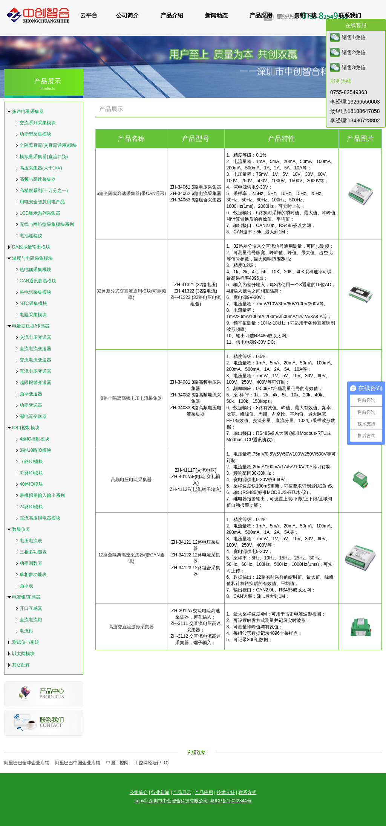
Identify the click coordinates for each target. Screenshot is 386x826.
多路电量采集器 (28, 111)
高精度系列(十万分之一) (44, 190)
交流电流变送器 (35, 360)
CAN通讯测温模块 (38, 280)
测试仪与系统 (25, 642)
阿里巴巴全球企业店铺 (26, 762)
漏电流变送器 (33, 416)
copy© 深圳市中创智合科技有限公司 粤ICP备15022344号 (193, 800)
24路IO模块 (31, 506)
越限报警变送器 (35, 382)
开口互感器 (31, 608)
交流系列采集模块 (38, 122)
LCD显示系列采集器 (40, 213)
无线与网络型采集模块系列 (47, 224)
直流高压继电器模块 (40, 518)
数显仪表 (21, 529)
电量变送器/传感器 (30, 326)
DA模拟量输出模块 (31, 247)
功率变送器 (31, 405)
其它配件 (21, 665)
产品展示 (47, 84)
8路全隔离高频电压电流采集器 (131, 398)
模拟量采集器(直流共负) (44, 156)
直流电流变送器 (35, 348)
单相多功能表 (33, 574)
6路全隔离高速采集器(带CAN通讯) (131, 193)
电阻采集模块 (33, 314)
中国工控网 (117, 762)
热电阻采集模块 (35, 292)
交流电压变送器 (35, 337)
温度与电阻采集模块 (32, 258)
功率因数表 (31, 563)
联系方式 (247, 792)
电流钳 (26, 631)
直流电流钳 (31, 619)
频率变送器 (31, 393)
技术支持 (226, 792)
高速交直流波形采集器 (131, 626)
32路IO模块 (31, 472)
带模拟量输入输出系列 (42, 495)
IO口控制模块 (26, 427)
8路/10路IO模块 (35, 450)
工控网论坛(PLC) (151, 762)
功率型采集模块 (35, 134)
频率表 (26, 585)
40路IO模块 (31, 484)
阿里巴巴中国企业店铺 (77, 762)
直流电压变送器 (35, 371)
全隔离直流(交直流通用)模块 (48, 145)
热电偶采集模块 (35, 269)
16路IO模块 (31, 461)
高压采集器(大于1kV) (41, 168)
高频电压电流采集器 (131, 479)
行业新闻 (160, 792)
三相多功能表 (33, 552)
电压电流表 (31, 540)
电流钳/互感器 (26, 597)
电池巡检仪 (31, 235)
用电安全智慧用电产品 (42, 201)
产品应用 (204, 792)
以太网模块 (23, 653)
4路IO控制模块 (34, 439)
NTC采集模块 (33, 303)
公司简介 (139, 792)
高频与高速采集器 (38, 179)
